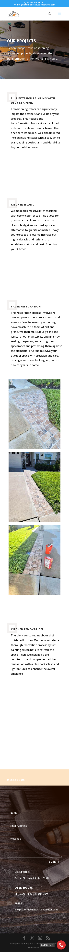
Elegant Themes (34, 943)
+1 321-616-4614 (35, 2)
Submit (54, 861)
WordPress (34, 947)
